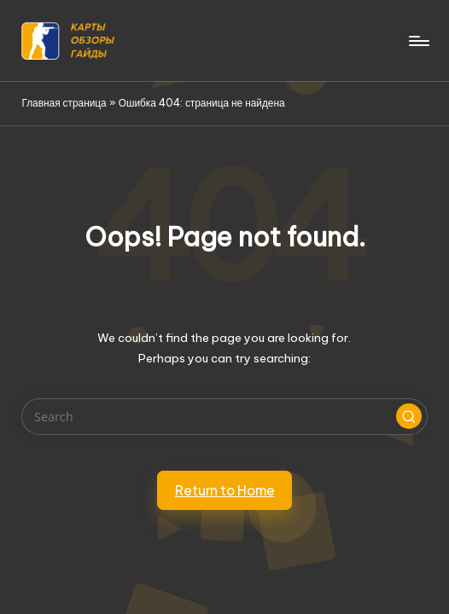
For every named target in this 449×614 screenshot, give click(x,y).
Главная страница (63, 102)
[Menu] (418, 41)
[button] (409, 416)
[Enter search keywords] (224, 416)
